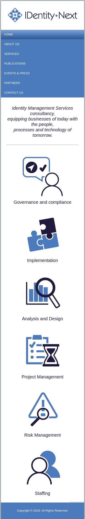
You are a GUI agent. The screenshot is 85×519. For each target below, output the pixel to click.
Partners (12, 83)
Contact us (13, 92)
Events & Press (17, 73)
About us (11, 44)
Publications (15, 63)
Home (8, 34)
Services (11, 54)
